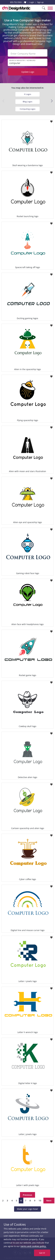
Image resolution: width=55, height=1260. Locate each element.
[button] (51, 101)
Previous (27, 1194)
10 (40, 1200)
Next (48, 1200)
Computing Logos (27, 109)
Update (27, 71)
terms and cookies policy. (33, 1246)
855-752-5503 (16, 2)
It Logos (27, 94)
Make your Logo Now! (27, 1209)
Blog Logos (27, 101)
